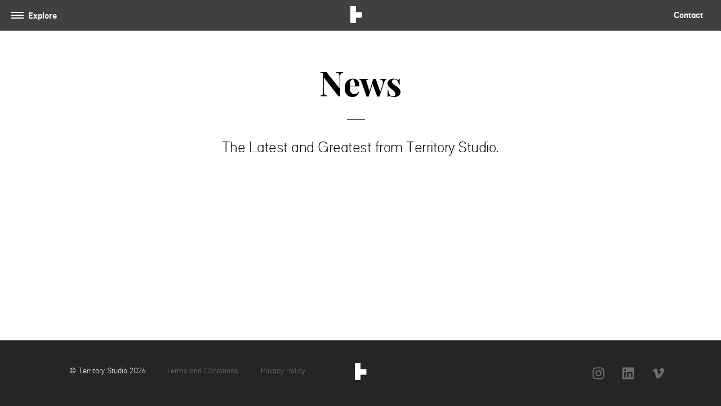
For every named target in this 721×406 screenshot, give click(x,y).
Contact (688, 15)
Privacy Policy (283, 370)
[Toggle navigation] (36, 15)
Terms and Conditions (203, 370)
